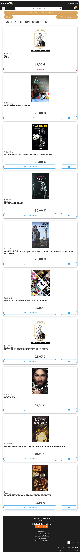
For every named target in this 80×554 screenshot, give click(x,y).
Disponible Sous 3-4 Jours (30, 118)
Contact (41, 521)
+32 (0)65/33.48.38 (72, 3)
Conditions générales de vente (41, 534)
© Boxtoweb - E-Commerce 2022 (69, 551)
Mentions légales (41, 538)
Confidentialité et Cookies (41, 540)
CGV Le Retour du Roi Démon (41, 536)
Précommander (40, 69)
